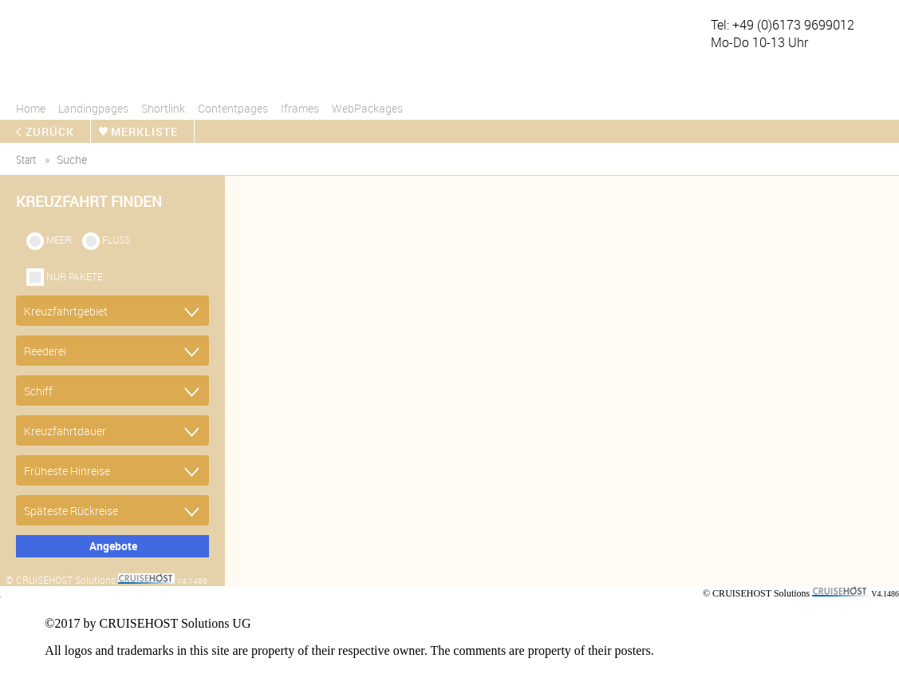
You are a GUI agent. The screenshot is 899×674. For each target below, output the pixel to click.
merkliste (144, 131)
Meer (59, 239)
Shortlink (163, 108)
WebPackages (367, 108)
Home (30, 108)
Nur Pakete (74, 276)
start (26, 159)
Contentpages (233, 108)
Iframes (300, 108)
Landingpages (93, 108)
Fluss (116, 239)
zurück (50, 131)
